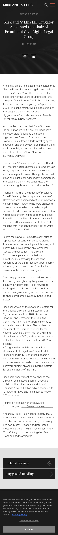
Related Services (29, 463)
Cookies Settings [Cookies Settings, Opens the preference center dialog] (29, 521)
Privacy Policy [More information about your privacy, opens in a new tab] (19, 515)
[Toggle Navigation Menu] (52, 5)
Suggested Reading (29, 474)
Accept (29, 530)
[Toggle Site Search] (46, 5)
